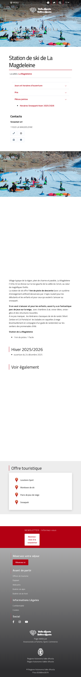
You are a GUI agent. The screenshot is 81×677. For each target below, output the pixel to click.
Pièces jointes (21, 99)
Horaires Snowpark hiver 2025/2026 (36, 105)
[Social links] (54, 2)
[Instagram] (20, 622)
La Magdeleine (25, 73)
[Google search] (60, 2)
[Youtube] (26, 622)
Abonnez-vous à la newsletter (32, 539)
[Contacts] (48, 2)
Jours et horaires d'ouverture (28, 85)
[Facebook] (13, 622)
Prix (16, 92)
